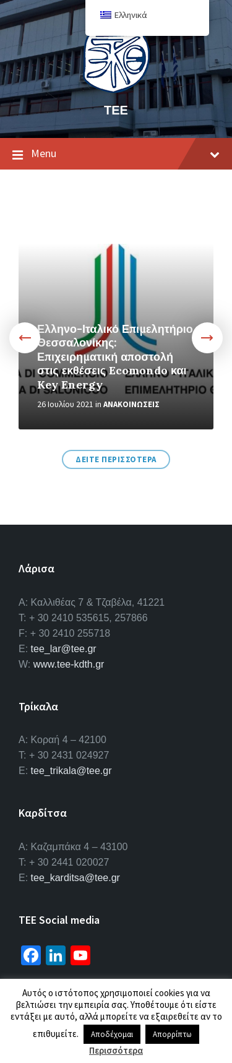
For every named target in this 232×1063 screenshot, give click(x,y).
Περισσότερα (116, 1050)
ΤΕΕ (116, 110)
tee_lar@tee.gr (64, 648)
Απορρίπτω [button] (172, 1034)
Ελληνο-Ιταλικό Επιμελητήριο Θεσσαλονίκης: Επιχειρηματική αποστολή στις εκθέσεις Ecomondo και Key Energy (115, 357)
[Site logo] (116, 89)
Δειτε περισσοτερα (116, 459)
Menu (116, 154)
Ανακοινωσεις (131, 404)
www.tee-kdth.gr (69, 664)
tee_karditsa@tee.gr (75, 877)
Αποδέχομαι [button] (112, 1034)
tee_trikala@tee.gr (71, 770)
